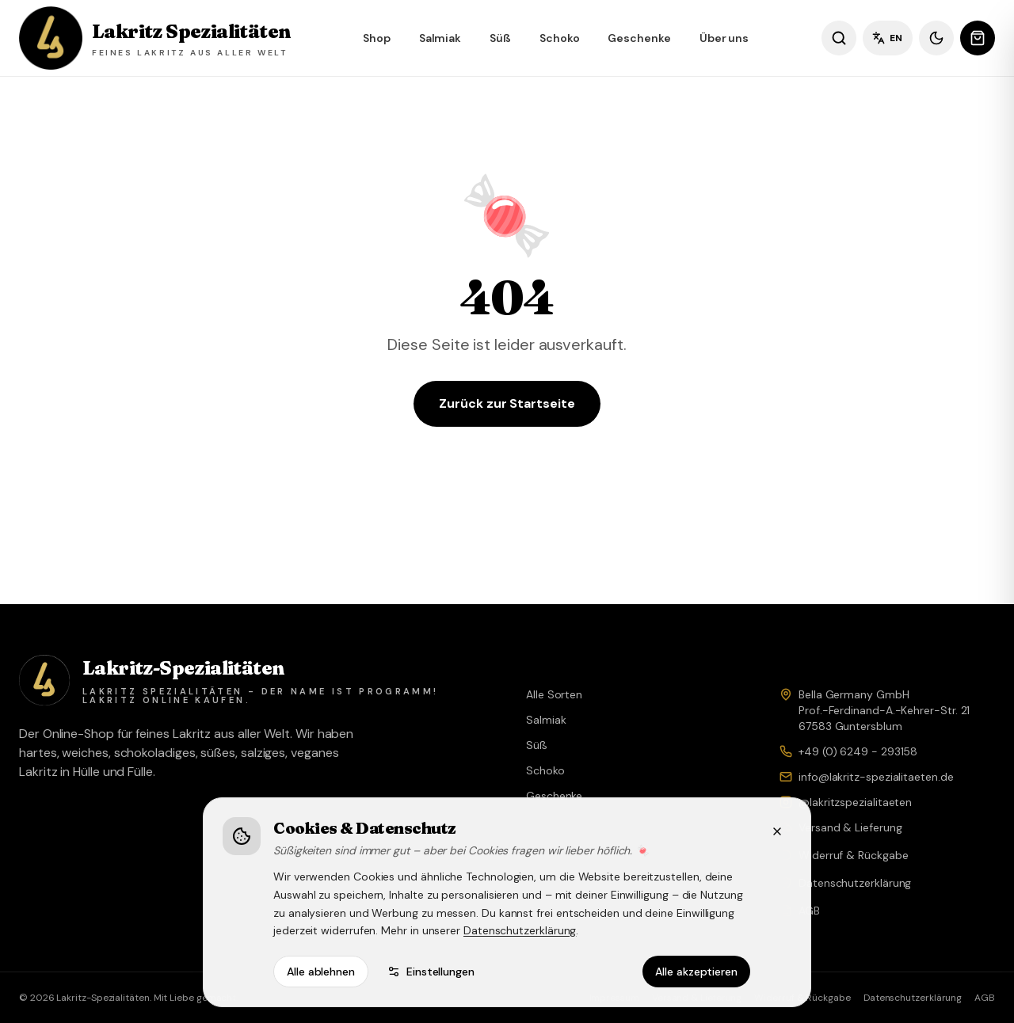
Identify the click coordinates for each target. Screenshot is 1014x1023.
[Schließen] (777, 831)
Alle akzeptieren (696, 971)
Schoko (559, 38)
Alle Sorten (554, 694)
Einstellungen (431, 971)
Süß (500, 38)
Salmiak (440, 38)
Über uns (724, 38)
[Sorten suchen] (838, 38)
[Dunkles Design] (936, 38)
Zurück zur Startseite (506, 403)
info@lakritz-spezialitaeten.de (876, 777)
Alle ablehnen (321, 971)
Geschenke (639, 38)
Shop (377, 38)
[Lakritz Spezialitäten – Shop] (154, 38)
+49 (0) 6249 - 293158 (858, 751)
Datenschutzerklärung (519, 930)
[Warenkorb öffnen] (977, 38)
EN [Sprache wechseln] (887, 38)
